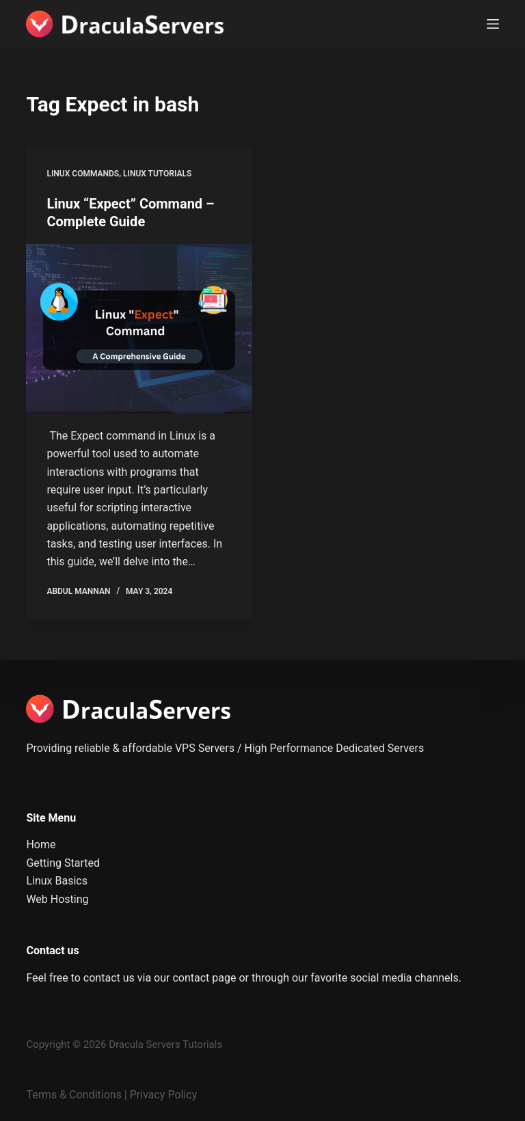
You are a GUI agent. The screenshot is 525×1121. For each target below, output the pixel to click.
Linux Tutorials (157, 173)
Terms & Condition (71, 1094)
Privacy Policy (164, 1094)
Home (40, 844)
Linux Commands (82, 173)
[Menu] (493, 24)
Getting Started (63, 862)
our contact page (195, 977)
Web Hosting (57, 899)
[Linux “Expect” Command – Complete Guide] (139, 329)
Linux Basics (57, 880)
